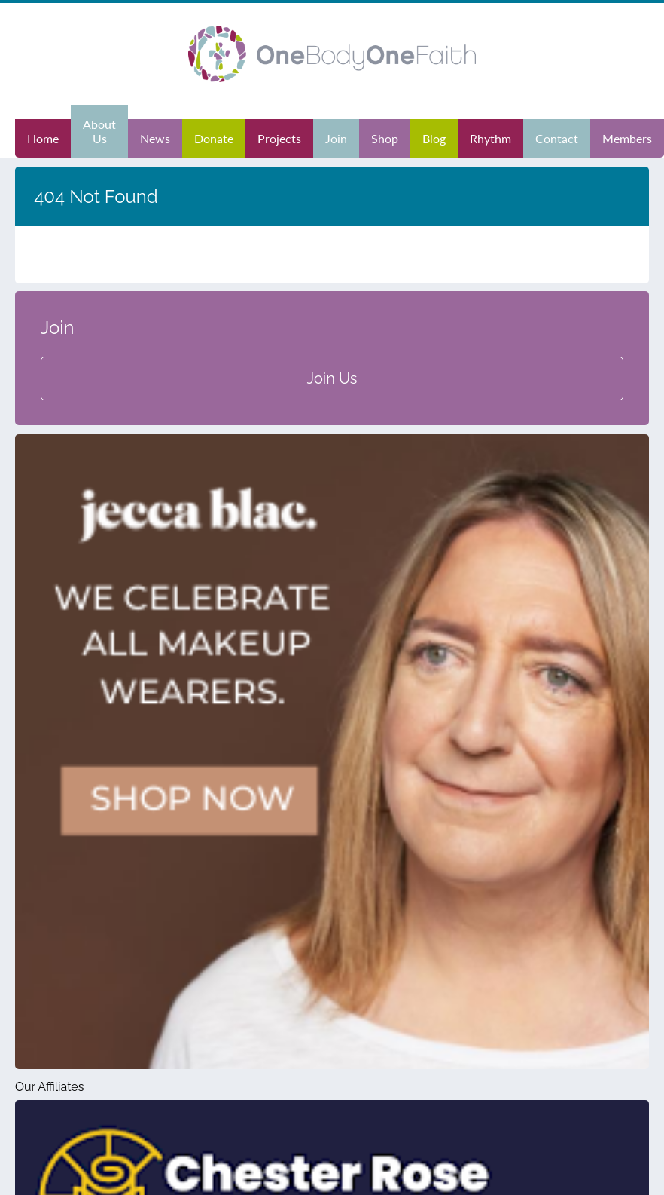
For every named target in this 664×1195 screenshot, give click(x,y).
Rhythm (490, 138)
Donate (213, 138)
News (155, 138)
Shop (384, 138)
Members (627, 138)
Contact (556, 138)
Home (43, 138)
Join (336, 138)
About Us (99, 131)
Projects (279, 138)
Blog (434, 138)
